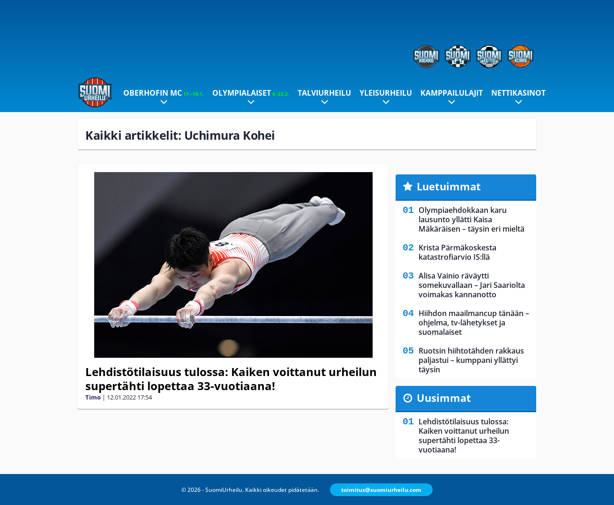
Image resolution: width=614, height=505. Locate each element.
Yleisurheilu (385, 93)
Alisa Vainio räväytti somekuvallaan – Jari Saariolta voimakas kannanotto (472, 285)
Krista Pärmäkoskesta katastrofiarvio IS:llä (457, 252)
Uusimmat (444, 398)
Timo (93, 397)
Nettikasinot (518, 93)
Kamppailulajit (451, 93)
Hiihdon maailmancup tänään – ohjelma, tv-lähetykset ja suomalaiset (474, 322)
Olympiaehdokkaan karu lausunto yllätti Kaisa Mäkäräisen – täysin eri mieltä (471, 219)
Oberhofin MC (163, 93)
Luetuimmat (449, 186)
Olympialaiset (250, 93)
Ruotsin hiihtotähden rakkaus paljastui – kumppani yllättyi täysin (471, 360)
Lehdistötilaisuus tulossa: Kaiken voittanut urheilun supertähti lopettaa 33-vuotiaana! (231, 378)
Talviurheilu (324, 93)
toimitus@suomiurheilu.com (381, 490)
